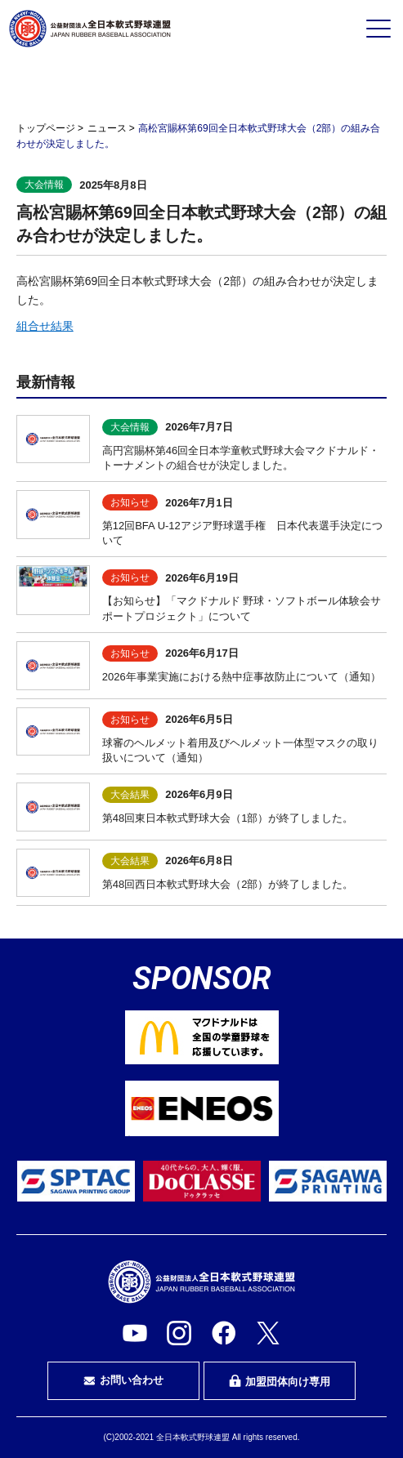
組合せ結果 (45, 325)
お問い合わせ (123, 1380)
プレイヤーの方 (74, 84)
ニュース (107, 128)
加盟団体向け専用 (279, 1381)
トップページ (45, 128)
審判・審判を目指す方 (201, 85)
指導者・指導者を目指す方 (328, 85)
